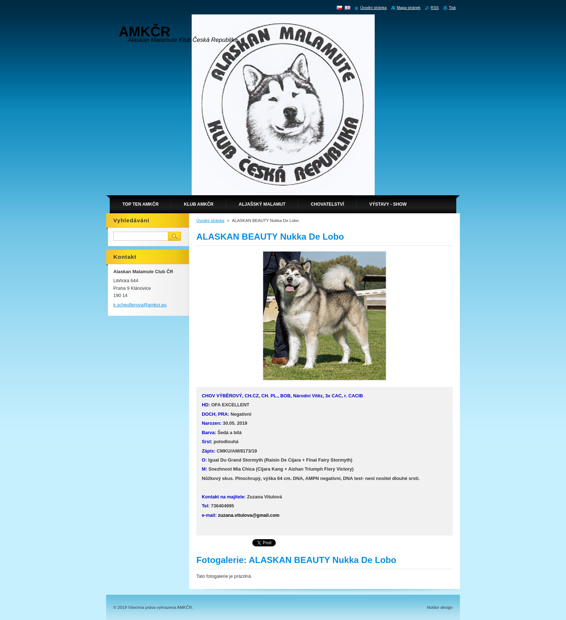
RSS (435, 7)
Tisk (452, 7)
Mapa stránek (409, 7)
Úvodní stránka (210, 220)
